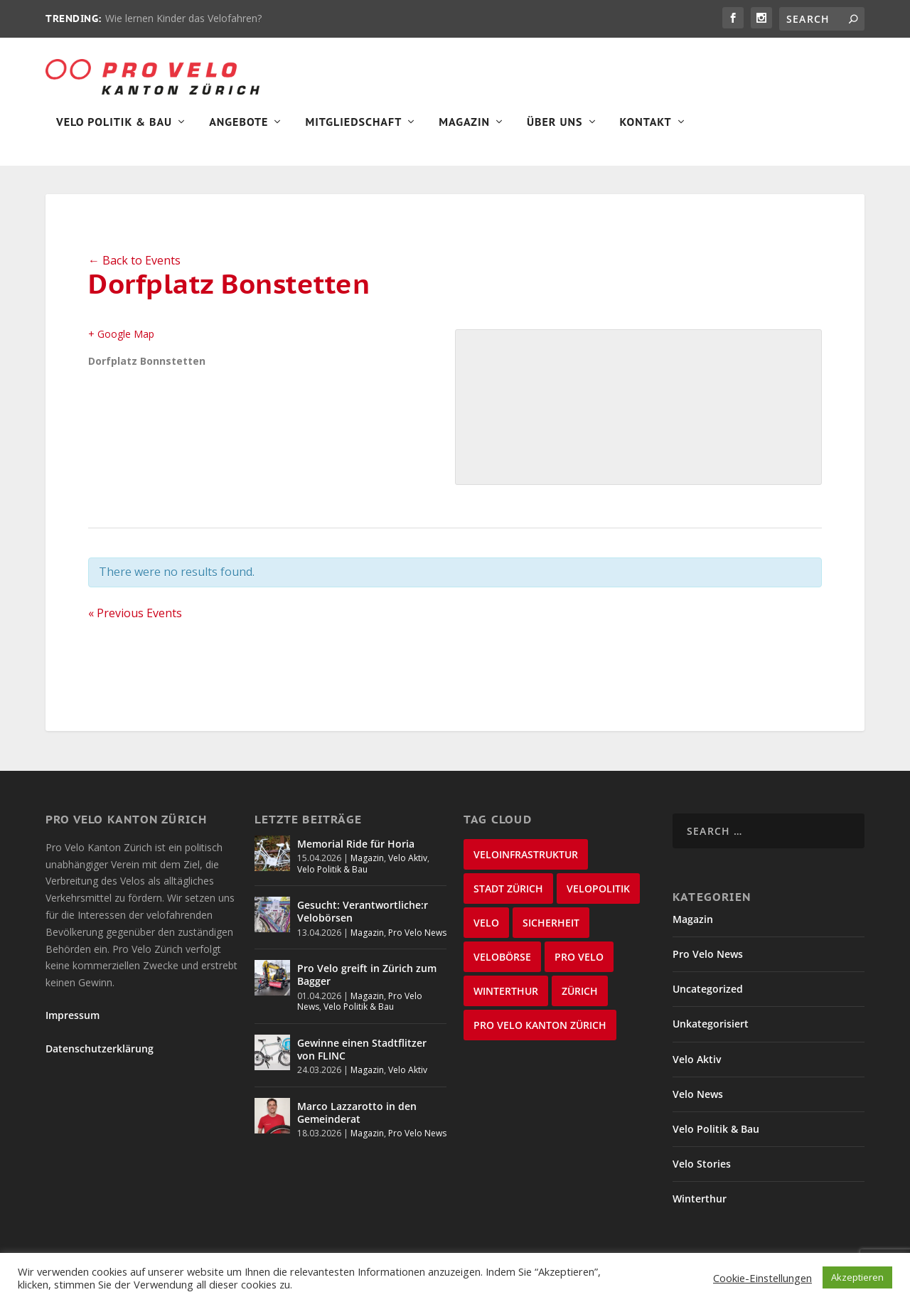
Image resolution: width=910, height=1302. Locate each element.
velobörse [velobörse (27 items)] (502, 966)
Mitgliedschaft (353, 132)
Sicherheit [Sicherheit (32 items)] (551, 932)
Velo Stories (702, 1173)
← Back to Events (134, 270)
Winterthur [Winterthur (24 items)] (505, 1001)
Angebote (238, 132)
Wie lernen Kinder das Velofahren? (183, 18)
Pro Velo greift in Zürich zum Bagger (367, 984)
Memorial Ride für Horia (355, 853)
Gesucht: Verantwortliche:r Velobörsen (362, 921)
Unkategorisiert (711, 1033)
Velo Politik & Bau (114, 132)
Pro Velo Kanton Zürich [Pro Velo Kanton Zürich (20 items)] (539, 1035)
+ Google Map (121, 344)
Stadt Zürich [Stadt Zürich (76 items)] (508, 898)
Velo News (698, 1104)
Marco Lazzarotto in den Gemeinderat (357, 1122)
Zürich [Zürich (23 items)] (580, 1001)
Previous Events (135, 623)
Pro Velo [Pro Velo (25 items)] (579, 966)
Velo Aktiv (407, 868)
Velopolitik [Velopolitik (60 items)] (598, 898)
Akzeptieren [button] (857, 1277)
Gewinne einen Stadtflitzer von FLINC (362, 1059)
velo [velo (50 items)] (486, 932)
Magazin (464, 132)
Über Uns (555, 132)
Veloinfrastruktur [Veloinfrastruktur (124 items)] (525, 864)
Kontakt (646, 132)
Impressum (73, 1025)
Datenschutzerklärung (100, 1058)
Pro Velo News (417, 943)
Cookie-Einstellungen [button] (762, 1277)
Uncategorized (708, 998)
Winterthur (700, 1208)
